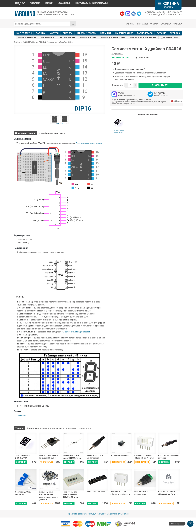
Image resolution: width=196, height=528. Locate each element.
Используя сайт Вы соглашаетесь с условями (107, 514)
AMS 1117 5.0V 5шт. (96, 492)
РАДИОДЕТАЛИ (144, 33)
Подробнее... (117, 53)
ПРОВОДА (175, 33)
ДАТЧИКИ (40, 33)
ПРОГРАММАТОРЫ (67, 37)
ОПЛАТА (154, 24)
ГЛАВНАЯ (17, 42)
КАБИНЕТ (130, 24)
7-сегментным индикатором (89, 143)
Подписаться (46, 462)
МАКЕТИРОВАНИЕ (124, 33)
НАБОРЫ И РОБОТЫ (86, 33)
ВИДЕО (20, 3)
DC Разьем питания (119, 456)
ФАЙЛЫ (64, 3)
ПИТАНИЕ (161, 33)
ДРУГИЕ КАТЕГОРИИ (169, 37)
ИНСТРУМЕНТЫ (47, 37)
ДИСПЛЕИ (67, 33)
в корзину (160, 85)
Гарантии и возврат (77, 514)
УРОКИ (35, 3)
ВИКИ (49, 3)
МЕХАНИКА (105, 33)
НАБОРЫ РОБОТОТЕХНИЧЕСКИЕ (143, 37)
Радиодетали (28, 42)
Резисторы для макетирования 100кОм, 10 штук (70, 494)
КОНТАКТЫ (142, 24)
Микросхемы (41, 42)
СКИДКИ (178, 24)
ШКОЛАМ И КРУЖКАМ (91, 3)
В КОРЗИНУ (21, 462)
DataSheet (21, 415)
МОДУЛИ (54, 33)
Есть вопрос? (176, 524)
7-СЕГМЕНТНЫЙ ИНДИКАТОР (118, 131)
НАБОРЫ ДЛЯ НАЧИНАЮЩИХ (113, 37)
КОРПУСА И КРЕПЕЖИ (27, 37)
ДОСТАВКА (166, 24)
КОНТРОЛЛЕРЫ (24, 33)
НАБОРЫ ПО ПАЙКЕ (88, 37)
